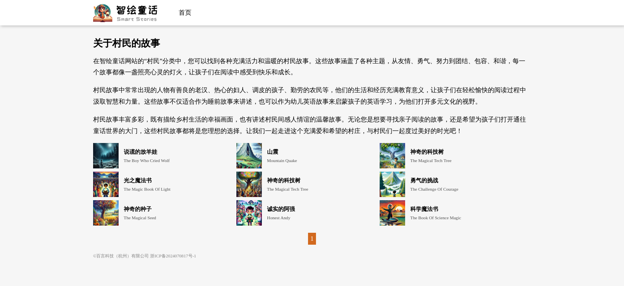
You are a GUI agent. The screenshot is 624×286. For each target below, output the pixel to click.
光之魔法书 (138, 180)
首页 (185, 12)
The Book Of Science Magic (435, 217)
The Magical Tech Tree (431, 160)
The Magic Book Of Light (147, 189)
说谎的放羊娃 (140, 152)
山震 (272, 152)
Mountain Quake (282, 160)
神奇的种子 (138, 209)
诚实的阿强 (281, 209)
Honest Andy (279, 217)
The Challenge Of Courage (434, 189)
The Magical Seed (140, 217)
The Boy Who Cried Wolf (147, 160)
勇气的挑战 (424, 180)
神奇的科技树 (427, 152)
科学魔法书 (424, 209)
